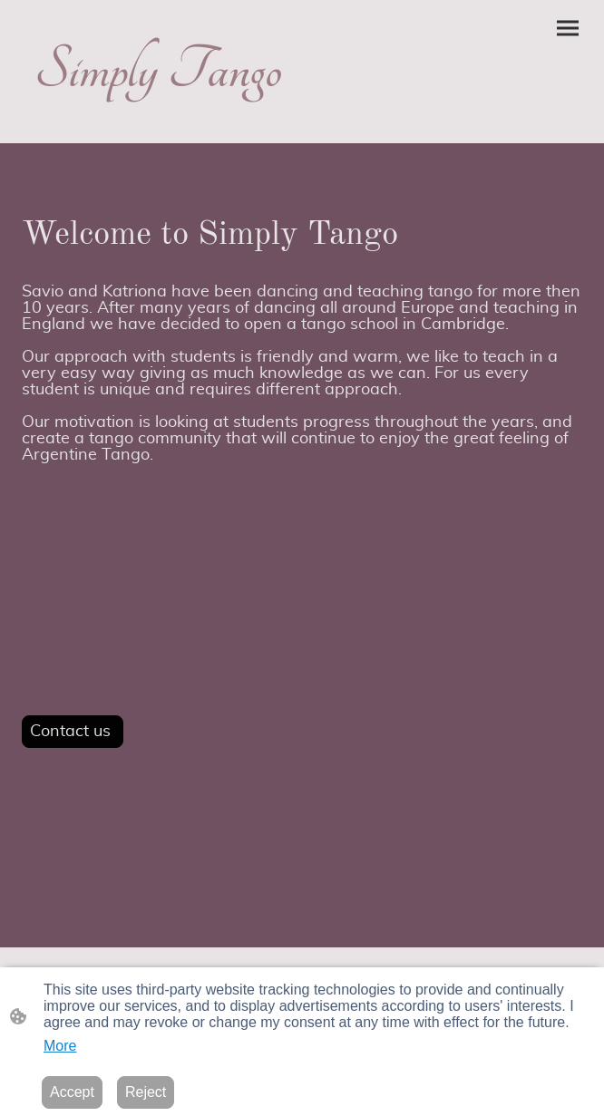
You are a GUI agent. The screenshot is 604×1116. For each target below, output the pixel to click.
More (60, 1045)
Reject (145, 1092)
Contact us (72, 731)
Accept (72, 1092)
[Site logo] (158, 121)
